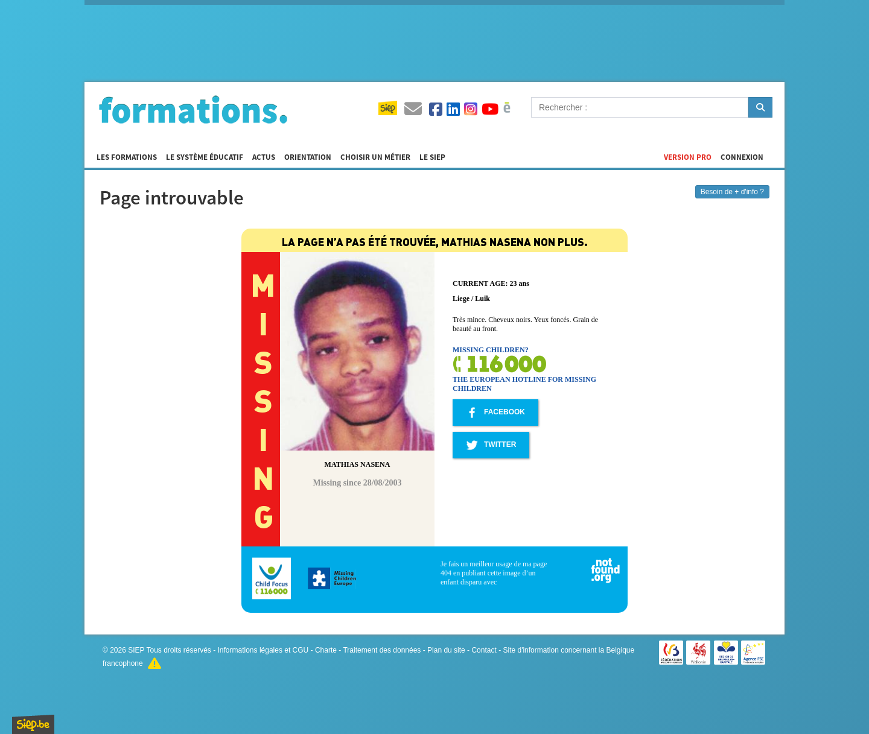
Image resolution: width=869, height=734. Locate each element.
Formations (193, 109)
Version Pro (687, 157)
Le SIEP (432, 157)
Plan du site (446, 650)
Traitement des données (382, 650)
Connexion (742, 157)
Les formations (127, 157)
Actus (263, 157)
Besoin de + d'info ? (732, 192)
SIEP (136, 650)
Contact (483, 650)
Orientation (307, 157)
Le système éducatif (204, 157)
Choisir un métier (375, 157)
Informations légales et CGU (263, 650)
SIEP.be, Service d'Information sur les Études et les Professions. (33, 724)
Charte (326, 650)
